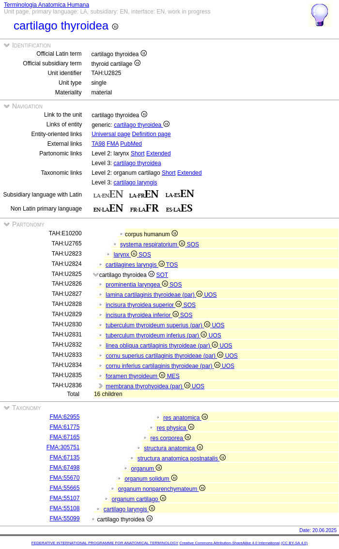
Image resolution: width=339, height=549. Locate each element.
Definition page (151, 134)
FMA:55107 (64, 498)
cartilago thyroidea (141, 125)
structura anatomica (173, 448)
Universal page (111, 134)
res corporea (170, 438)
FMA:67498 (64, 467)
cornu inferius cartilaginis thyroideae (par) (164, 366)
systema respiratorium (153, 244)
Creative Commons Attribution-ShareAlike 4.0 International (229, 543)
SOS (193, 244)
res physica (175, 428)
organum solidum (150, 478)
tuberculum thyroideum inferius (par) (157, 335)
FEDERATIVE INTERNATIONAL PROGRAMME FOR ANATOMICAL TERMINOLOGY (104, 543)
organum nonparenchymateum (161, 489)
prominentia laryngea (138, 284)
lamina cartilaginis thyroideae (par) (155, 294)
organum (146, 468)
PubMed (131, 143)
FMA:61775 (64, 427)
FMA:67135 (64, 457)
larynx (126, 254)
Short (138, 153)
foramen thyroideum (136, 376)
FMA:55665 (64, 488)
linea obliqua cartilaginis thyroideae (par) (162, 345)
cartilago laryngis (135, 182)
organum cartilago (138, 499)
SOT (162, 275)
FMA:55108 (64, 508)
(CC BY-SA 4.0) (294, 543)
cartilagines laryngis (136, 264)
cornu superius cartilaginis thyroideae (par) (165, 355)
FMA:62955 (64, 416)
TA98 (98, 143)
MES (173, 376)
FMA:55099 (64, 518)
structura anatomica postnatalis (182, 458)
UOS (210, 294)
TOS (172, 264)
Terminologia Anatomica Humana (46, 4)
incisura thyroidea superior (144, 305)
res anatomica (185, 417)
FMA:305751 (63, 447)
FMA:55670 (64, 477)
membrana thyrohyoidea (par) (149, 386)
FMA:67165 (64, 437)
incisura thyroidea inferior (143, 315)
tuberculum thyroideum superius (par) (159, 325)
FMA (113, 143)
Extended (158, 153)
